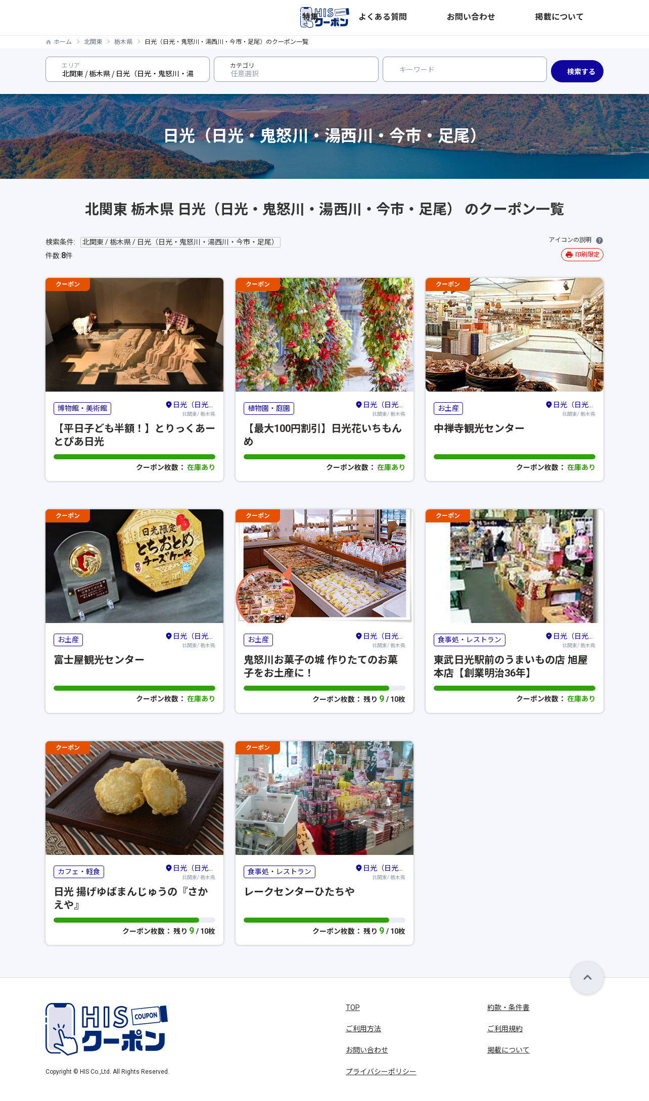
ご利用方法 (363, 1029)
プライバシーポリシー (381, 1072)
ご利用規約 (505, 1029)
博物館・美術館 (82, 408)
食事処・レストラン (469, 640)
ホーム (63, 41)
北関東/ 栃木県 (190, 408)
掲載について (582, 18)
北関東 (93, 41)
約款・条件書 (508, 1007)
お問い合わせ (527, 18)
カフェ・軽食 (79, 872)
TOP (353, 1007)
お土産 (448, 408)
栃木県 (123, 41)
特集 (433, 18)
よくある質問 (473, 18)
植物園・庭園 (269, 408)
